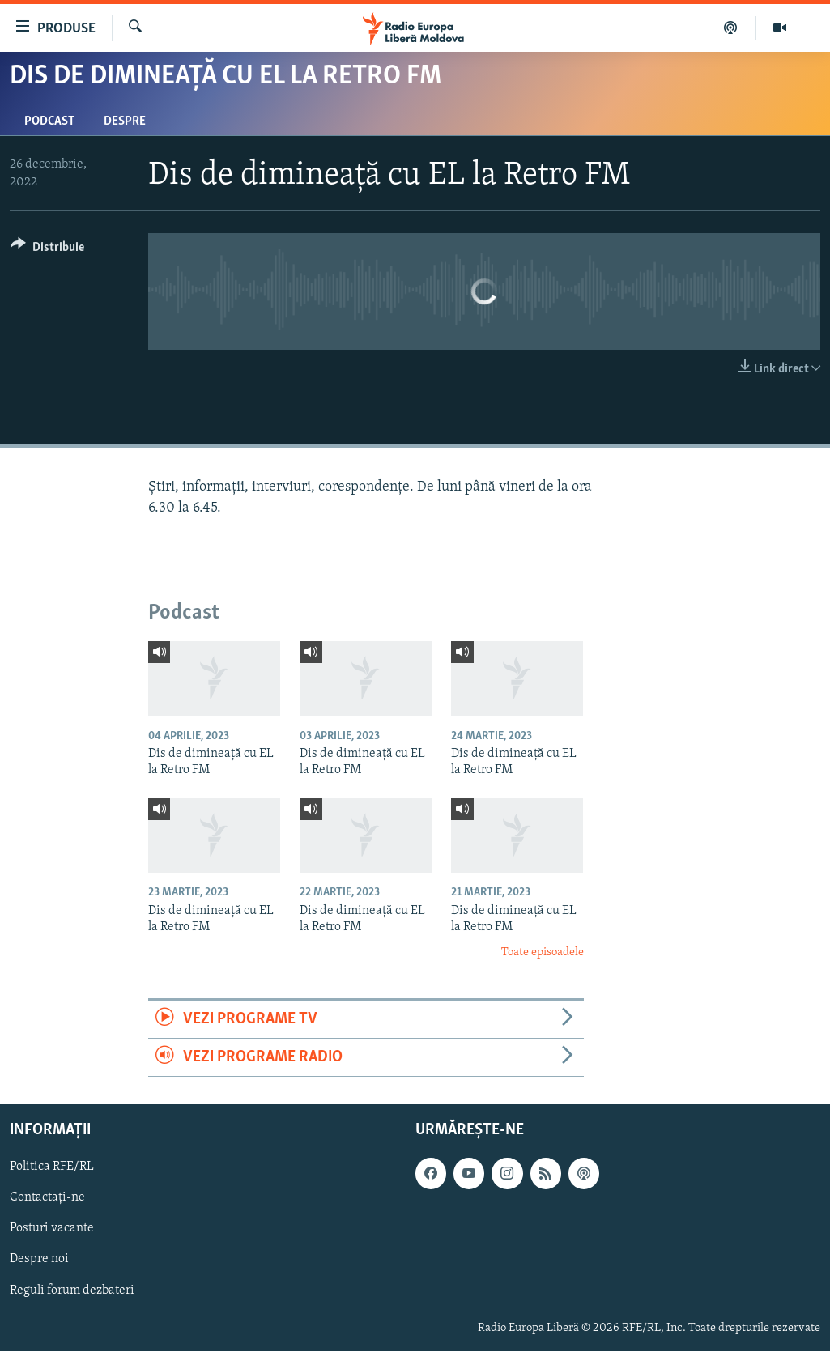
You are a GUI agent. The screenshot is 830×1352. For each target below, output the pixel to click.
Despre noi (39, 1259)
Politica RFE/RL (52, 1167)
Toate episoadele (542, 952)
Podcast (49, 121)
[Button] (47, 249)
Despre (125, 121)
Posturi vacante (52, 1228)
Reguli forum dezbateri (72, 1290)
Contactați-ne (47, 1198)
